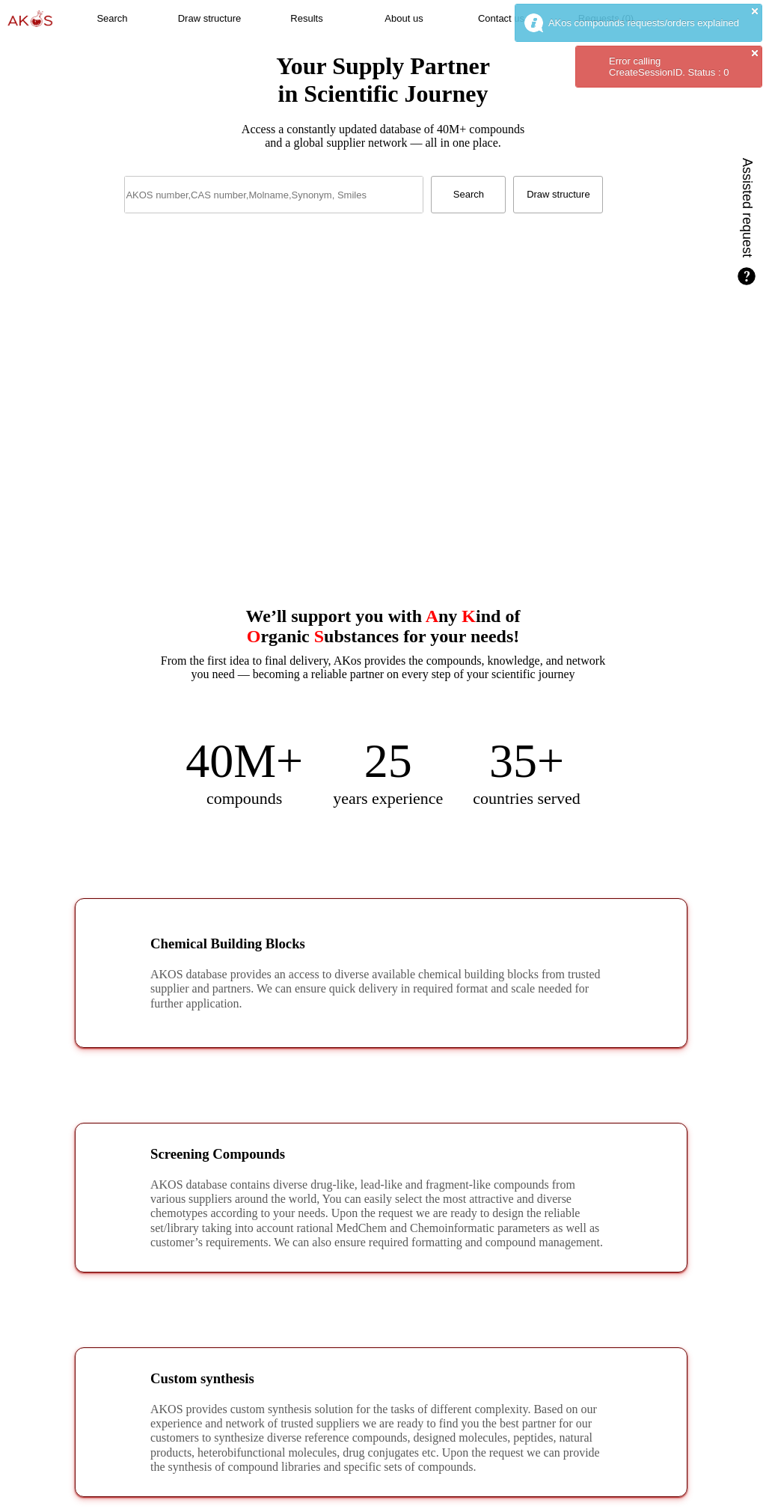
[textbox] (273, 194)
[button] (112, 18)
